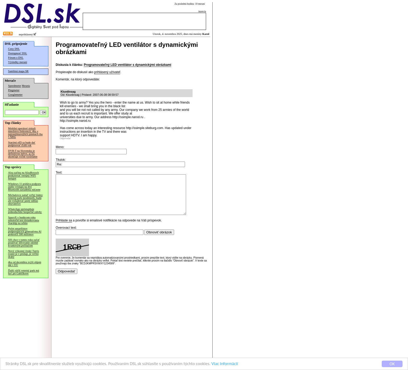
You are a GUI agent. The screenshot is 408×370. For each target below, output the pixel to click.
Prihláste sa (64, 228)
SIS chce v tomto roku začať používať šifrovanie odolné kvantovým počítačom (24, 242)
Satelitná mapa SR (18, 71)
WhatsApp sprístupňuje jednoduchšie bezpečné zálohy (25, 210)
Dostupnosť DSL (17, 53)
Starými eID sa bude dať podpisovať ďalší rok (21, 144)
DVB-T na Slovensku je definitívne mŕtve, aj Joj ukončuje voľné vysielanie (22, 153)
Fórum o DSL (15, 57)
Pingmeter (14, 90)
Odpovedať (65, 138)
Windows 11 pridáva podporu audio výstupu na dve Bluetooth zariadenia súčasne (24, 186)
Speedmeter (14, 85)
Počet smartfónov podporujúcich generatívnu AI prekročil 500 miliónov (24, 231)
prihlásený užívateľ (107, 72)
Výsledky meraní (17, 62)
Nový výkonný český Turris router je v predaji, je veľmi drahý (23, 254)
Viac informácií (225, 364)
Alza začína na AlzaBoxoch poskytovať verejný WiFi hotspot (23, 175)
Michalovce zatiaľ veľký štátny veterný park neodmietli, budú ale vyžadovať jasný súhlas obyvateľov (25, 199)
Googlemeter (15, 94)
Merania (26, 86)
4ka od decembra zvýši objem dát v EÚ (24, 263)
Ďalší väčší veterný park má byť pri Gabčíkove (23, 272)
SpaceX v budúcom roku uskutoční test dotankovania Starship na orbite (23, 220)
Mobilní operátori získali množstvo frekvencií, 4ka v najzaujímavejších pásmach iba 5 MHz (25, 132)
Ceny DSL (14, 48)
